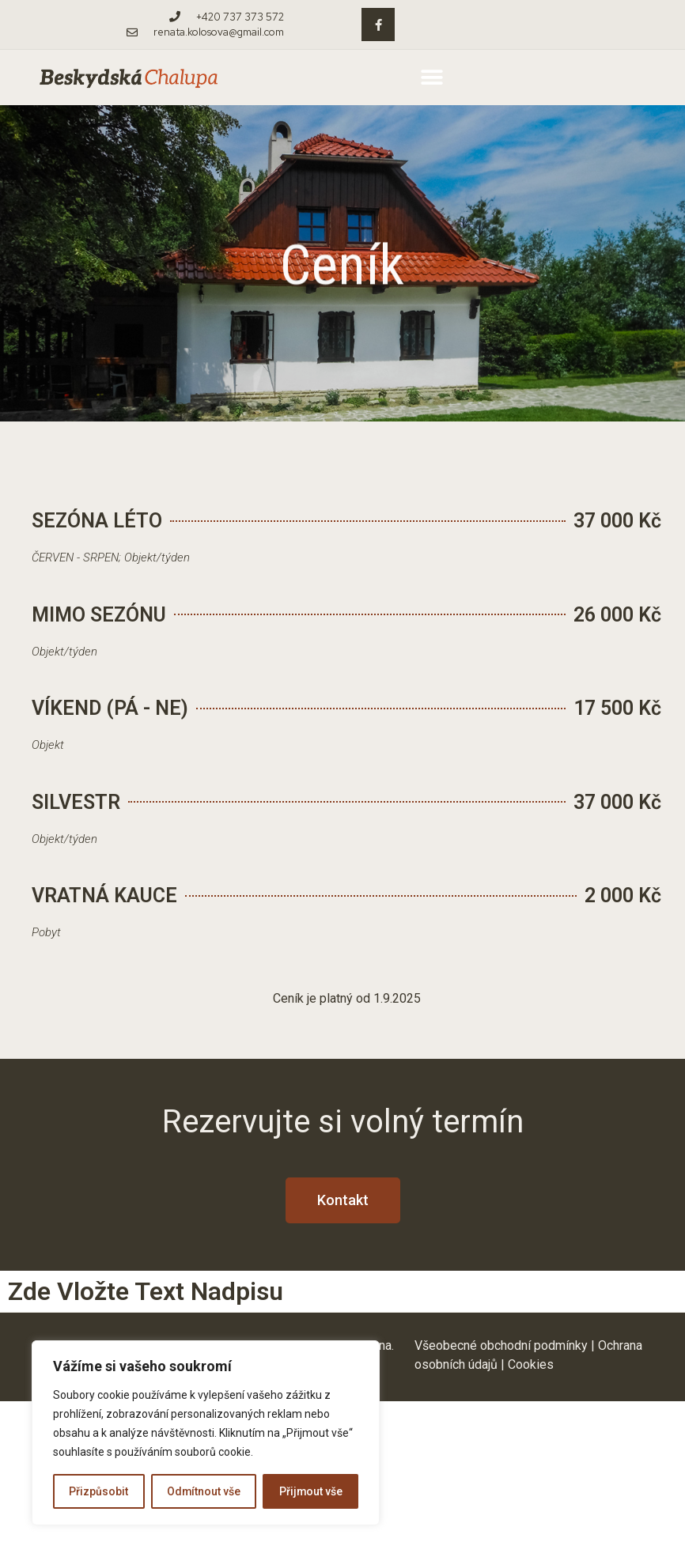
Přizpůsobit (98, 1491)
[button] (431, 78)
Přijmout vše (310, 1491)
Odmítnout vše (203, 1491)
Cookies (531, 1364)
